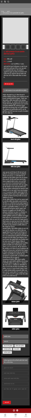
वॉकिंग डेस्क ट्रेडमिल (20, 345)
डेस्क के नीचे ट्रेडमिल (8, 345)
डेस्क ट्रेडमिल (16, 349)
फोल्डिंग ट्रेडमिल (7, 352)
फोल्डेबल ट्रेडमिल (7, 349)
